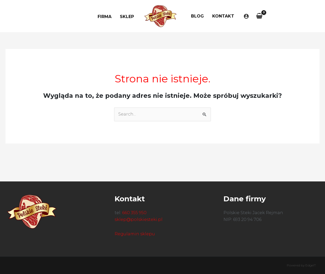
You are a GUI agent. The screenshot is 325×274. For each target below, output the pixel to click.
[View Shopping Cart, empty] (259, 16)
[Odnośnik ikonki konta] (246, 16)
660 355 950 (134, 212)
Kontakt (223, 16)
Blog (197, 16)
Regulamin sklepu (135, 233)
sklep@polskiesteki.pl (138, 219)
